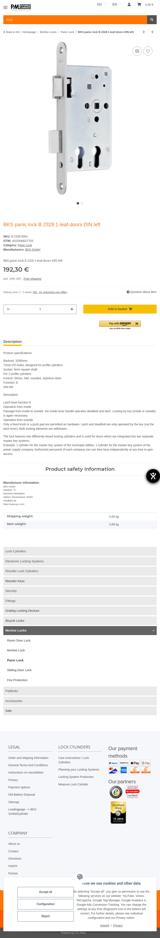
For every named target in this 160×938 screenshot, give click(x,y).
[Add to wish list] (147, 51)
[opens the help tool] (153, 476)
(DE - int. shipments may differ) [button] (50, 292)
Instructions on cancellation (26, 772)
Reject (46, 916)
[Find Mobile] (75, 19)
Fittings (10, 601)
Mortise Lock (16, 650)
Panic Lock (25, 245)
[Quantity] (40, 309)
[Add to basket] (120, 309)
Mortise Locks (15, 630)
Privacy (13, 780)
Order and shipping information (28, 758)
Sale (8, 710)
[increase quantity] (71, 309)
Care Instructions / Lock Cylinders (73, 760)
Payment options (19, 787)
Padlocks (11, 691)
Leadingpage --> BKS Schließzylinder (22, 811)
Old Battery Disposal (21, 794)
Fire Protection (17, 680)
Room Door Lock (19, 640)
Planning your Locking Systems (78, 769)
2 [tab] (82, 203)
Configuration (46, 904)
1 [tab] (78, 203)
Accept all (45, 892)
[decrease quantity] (8, 309)
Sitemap (13, 802)
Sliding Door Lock (19, 670)
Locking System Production (76, 777)
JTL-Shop (80, 932)
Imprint (12, 866)
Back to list (12, 32)
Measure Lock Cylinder (73, 784)
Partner (13, 873)
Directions (14, 858)
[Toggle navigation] (5, 5)
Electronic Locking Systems (24, 561)
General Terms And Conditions (28, 765)
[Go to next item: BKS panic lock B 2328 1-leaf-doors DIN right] (144, 32)
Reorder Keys (15, 581)
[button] (129, 4)
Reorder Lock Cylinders (21, 571)
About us (14, 843)
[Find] (152, 19)
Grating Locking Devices (22, 610)
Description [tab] (12, 341)
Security (11, 591)
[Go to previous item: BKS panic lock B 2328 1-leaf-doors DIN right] (152, 32)
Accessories (13, 701)
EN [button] (99, 4)
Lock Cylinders (15, 551)
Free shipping (32, 278)
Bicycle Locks (14, 620)
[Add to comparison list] (137, 51)
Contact (13, 851)
